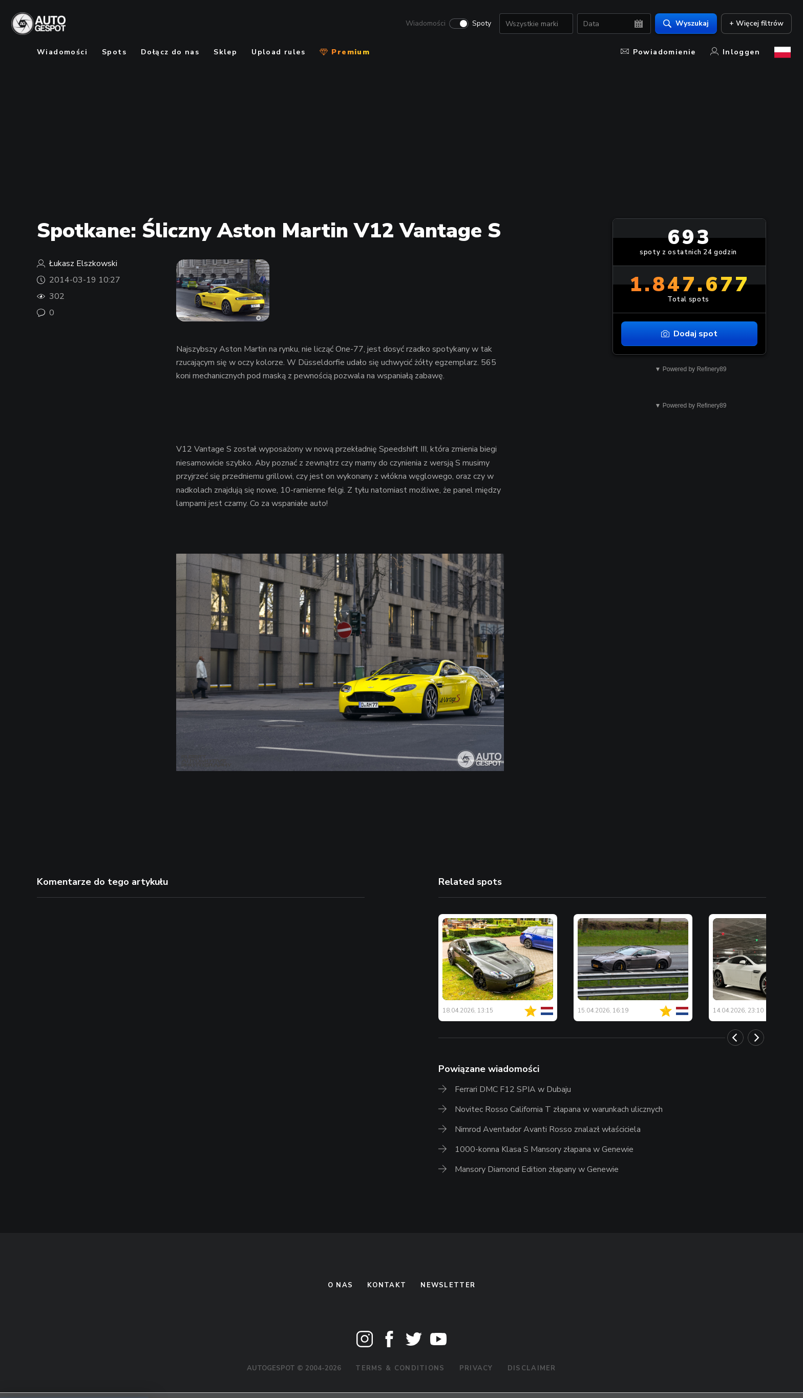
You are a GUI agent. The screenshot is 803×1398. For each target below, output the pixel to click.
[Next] (756, 1037)
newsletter (447, 1285)
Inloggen (735, 52)
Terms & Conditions (400, 1368)
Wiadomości (425, 23)
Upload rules (278, 52)
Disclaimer (532, 1368)
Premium (345, 52)
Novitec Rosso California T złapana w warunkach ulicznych (559, 1109)
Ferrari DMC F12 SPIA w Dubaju (513, 1089)
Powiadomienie (658, 52)
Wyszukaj (685, 23)
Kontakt (386, 1285)
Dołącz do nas (170, 52)
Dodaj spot (689, 333)
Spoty (480, 23)
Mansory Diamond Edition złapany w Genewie (537, 1169)
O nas (340, 1285)
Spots (114, 52)
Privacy (476, 1368)
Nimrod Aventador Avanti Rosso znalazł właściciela (548, 1129)
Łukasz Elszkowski (83, 263)
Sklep (225, 52)
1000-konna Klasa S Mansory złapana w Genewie (544, 1149)
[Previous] (735, 1037)
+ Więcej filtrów (755, 23)
